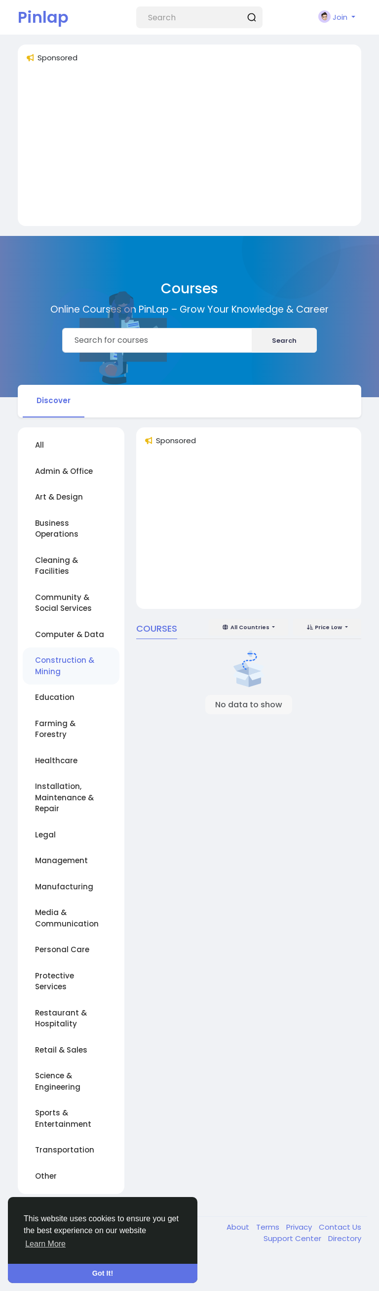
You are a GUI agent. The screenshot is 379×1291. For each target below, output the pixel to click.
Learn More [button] (45, 1244)
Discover (54, 400)
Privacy (300, 1227)
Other (46, 1176)
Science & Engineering (57, 1081)
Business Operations (56, 529)
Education (55, 697)
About (239, 1227)
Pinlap (43, 17)
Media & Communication (67, 918)
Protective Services (54, 981)
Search (284, 340)
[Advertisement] (189, 149)
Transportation (64, 1150)
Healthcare (56, 760)
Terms (268, 1227)
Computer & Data (69, 634)
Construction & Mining (64, 666)
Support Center (293, 1238)
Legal (45, 835)
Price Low (324, 627)
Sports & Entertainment (63, 1118)
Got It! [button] (102, 1273)
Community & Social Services (63, 603)
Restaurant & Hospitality (61, 1018)
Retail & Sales (61, 1050)
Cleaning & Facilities (56, 566)
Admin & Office (64, 471)
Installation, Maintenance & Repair (64, 797)
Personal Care (62, 949)
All (39, 445)
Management (61, 860)
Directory (344, 1238)
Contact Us (340, 1227)
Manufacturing (64, 886)
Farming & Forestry (55, 729)
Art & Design (59, 497)
